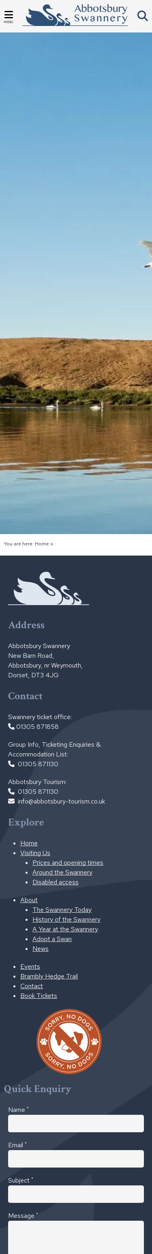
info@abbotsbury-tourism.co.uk (61, 801)
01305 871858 (37, 726)
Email (17, 1144)
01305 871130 (38, 764)
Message (23, 1215)
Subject (20, 1180)
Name (18, 1109)
